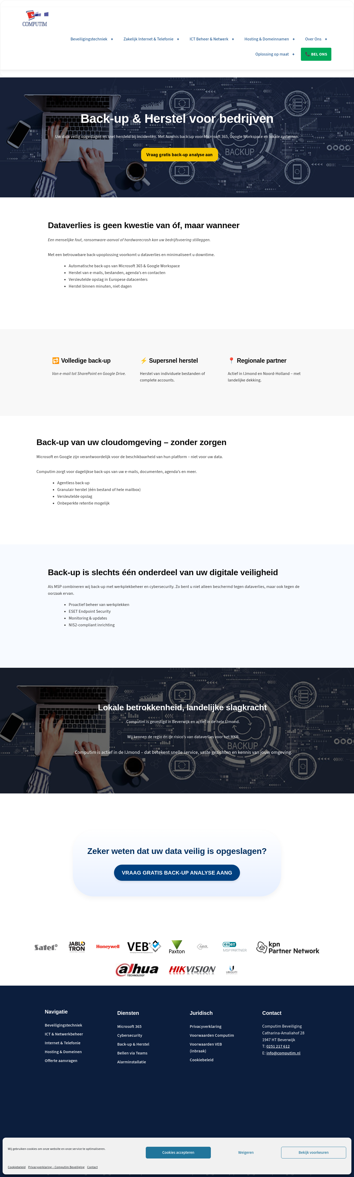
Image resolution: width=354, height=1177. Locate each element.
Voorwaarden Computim (212, 1036)
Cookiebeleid (17, 1167)
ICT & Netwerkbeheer (64, 1035)
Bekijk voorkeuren (313, 1152)
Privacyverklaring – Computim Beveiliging (56, 1167)
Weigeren (246, 1152)
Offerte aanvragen (61, 1061)
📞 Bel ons (316, 54)
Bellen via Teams (132, 1054)
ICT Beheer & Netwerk (211, 39)
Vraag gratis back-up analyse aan (180, 155)
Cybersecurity (129, 1036)
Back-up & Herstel (133, 1045)
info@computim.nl (283, 1054)
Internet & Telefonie (62, 1043)
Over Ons (316, 39)
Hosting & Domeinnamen (269, 39)
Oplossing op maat (274, 54)
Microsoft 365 (129, 1027)
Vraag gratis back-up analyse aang (177, 872)
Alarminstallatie (131, 1062)
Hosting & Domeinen (63, 1052)
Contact (92, 1167)
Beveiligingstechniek (92, 39)
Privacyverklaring (206, 1027)
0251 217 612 (278, 1047)
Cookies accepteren (178, 1152)
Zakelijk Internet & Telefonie (151, 39)
